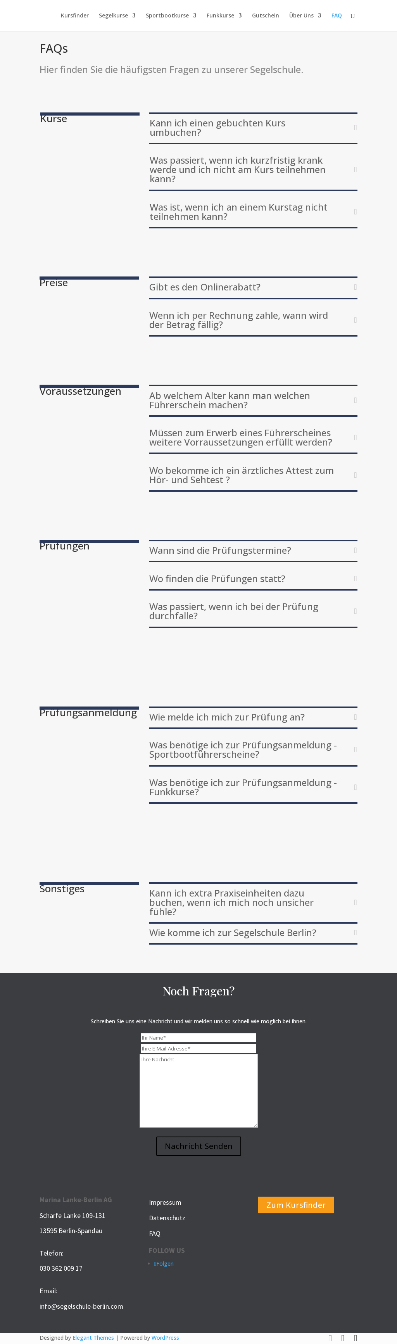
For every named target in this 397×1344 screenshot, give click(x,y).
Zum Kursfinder (296, 1205)
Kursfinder (75, 16)
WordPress (165, 1337)
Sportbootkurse (167, 16)
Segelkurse (113, 16)
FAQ (336, 16)
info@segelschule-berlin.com (81, 1306)
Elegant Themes (93, 1337)
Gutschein (265, 16)
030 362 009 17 (61, 1268)
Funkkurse (220, 16)
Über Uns (301, 16)
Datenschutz (167, 1217)
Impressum (165, 1202)
